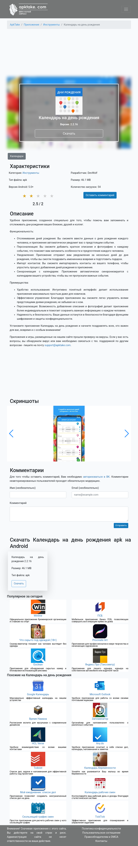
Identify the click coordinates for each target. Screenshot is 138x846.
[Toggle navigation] (126, 9)
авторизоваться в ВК (96, 476)
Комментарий (18, 503)
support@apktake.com (58, 345)
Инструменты (30, 172)
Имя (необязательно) (23, 487)
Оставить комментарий (100, 195)
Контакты (101, 841)
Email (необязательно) (85, 487)
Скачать (69, 133)
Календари (16, 156)
